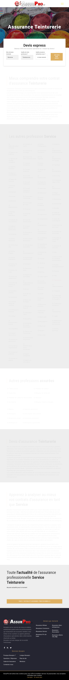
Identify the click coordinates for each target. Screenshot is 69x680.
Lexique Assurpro (25, 656)
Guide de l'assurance (10, 662)
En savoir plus (38, 677)
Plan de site (23, 659)
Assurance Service (41, 632)
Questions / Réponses (10, 659)
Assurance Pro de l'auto (41, 636)
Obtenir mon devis (56, 57)
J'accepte (30, 677)
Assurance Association (55, 631)
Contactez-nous (8, 665)
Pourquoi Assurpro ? (10, 656)
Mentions (22, 662)
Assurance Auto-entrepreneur (57, 626)
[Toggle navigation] (62, 4)
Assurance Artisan (41, 626)
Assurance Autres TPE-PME (57, 636)
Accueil (17, 33)
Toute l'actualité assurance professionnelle (34, 602)
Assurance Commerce (42, 629)
